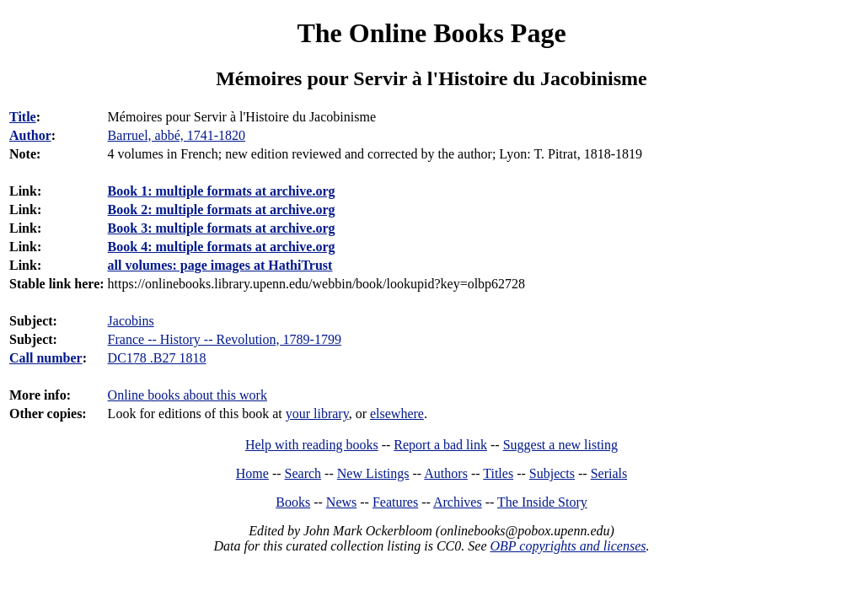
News (341, 502)
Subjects (552, 473)
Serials (609, 473)
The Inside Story (542, 502)
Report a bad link (440, 445)
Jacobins (131, 321)
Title (22, 117)
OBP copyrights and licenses (568, 546)
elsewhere (397, 413)
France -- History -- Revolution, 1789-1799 (224, 339)
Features (395, 502)
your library (317, 413)
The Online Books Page (431, 33)
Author (30, 135)
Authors (446, 473)
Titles (498, 473)
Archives (457, 502)
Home (252, 473)
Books (293, 502)
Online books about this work (187, 395)
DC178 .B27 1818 (157, 358)
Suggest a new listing (560, 445)
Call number (46, 358)
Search (303, 473)
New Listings (373, 473)
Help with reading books (311, 445)
